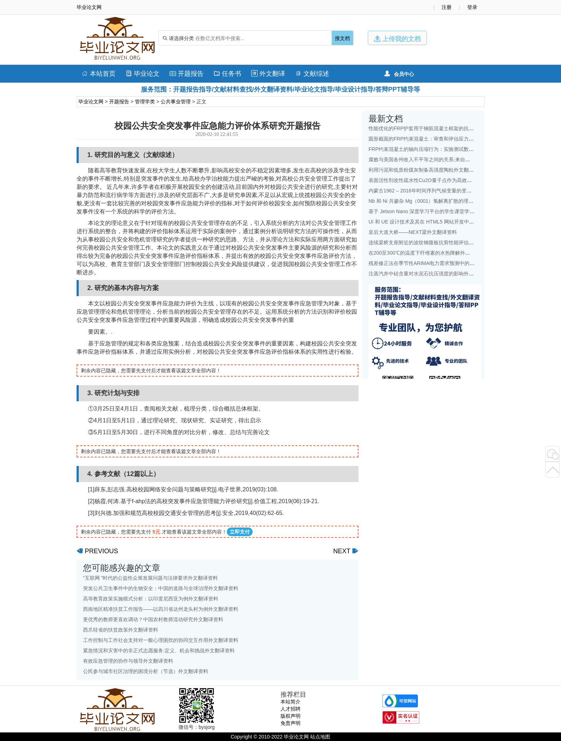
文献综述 (312, 73)
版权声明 (290, 716)
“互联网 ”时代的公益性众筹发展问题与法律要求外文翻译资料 (150, 578)
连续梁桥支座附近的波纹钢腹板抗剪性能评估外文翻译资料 (434, 242)
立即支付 (240, 532)
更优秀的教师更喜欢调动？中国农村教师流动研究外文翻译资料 (153, 619)
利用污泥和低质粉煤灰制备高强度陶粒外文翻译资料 (426, 170)
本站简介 (290, 702)
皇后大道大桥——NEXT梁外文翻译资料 (413, 232)
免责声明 (290, 723)
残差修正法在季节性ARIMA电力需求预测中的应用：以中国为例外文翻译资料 (454, 263)
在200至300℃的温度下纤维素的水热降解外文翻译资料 (429, 253)
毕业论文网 (90, 101)
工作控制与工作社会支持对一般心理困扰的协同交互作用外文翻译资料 (160, 640)
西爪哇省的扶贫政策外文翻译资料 (120, 630)
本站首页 (99, 73)
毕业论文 (143, 73)
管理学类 (145, 101)
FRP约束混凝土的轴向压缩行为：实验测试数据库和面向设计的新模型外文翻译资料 (461, 149)
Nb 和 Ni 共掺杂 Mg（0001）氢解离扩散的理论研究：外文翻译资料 (443, 201)
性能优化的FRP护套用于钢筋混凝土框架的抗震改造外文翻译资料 (441, 128)
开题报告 (187, 73)
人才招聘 (290, 709)
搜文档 (342, 38)
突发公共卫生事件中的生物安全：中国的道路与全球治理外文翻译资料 (160, 588)
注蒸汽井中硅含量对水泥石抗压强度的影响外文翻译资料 (431, 273)
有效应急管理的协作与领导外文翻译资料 (128, 661)
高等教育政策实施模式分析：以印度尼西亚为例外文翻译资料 (150, 599)
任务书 (227, 73)
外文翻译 (268, 73)
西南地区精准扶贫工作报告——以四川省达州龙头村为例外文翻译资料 (160, 609)
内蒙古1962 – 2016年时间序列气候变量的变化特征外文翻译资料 (440, 190)
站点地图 (320, 737)
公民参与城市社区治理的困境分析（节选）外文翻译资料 (145, 671)
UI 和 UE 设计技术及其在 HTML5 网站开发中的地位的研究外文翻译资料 (449, 222)
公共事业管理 (176, 101)
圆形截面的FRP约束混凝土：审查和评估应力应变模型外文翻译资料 (444, 139)
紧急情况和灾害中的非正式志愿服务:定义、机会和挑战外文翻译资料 (159, 650)
